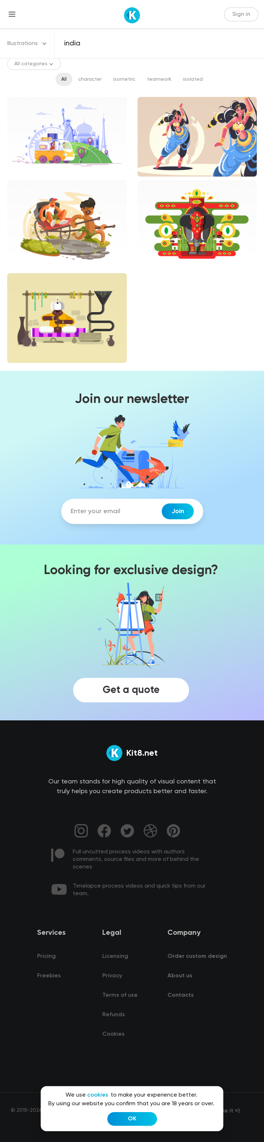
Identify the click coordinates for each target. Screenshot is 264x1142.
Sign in (241, 14)
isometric (124, 79)
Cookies (113, 1034)
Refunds (113, 1015)
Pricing (46, 956)
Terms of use (120, 995)
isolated (193, 79)
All (64, 79)
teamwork (159, 79)
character (90, 79)
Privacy (112, 976)
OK (132, 1119)
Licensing (115, 956)
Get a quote (131, 690)
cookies (97, 1095)
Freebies (49, 976)
